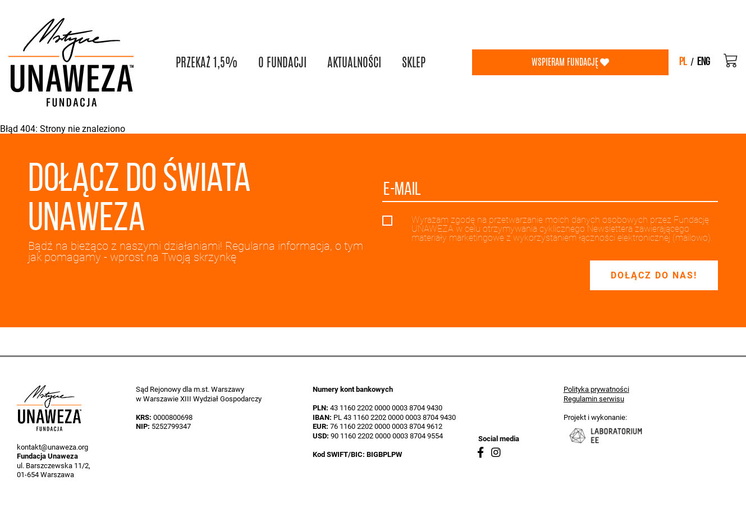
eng (703, 62)
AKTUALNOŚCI (354, 62)
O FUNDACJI (282, 62)
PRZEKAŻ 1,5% (206, 62)
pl (683, 62)
